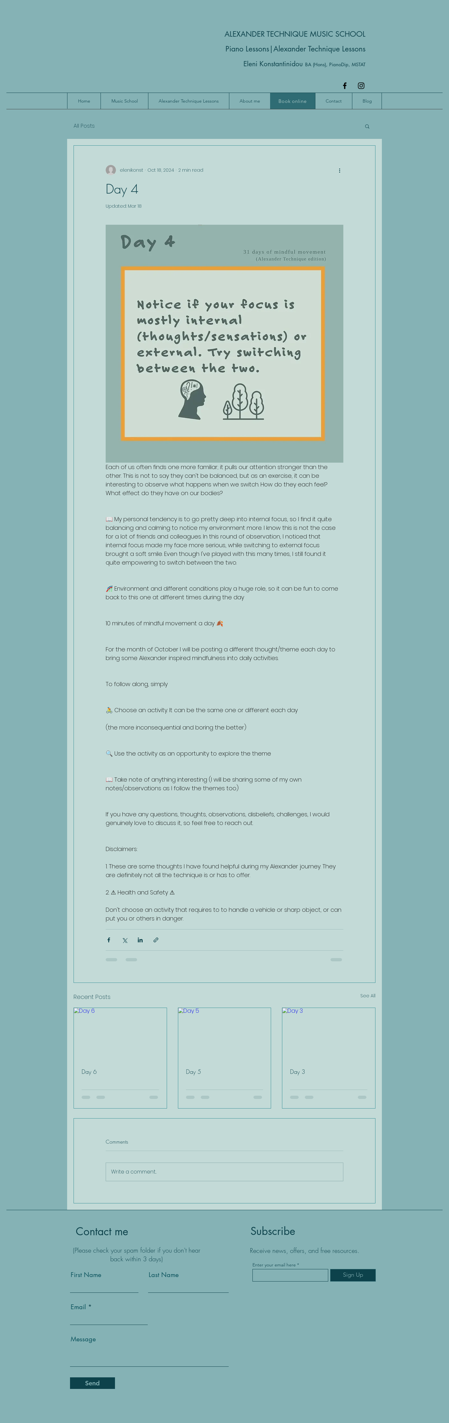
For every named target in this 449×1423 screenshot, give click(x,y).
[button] (367, 126)
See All (367, 995)
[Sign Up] (353, 1275)
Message (83, 1339)
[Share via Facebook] (109, 940)
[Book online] (292, 101)
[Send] (92, 1383)
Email (78, 1307)
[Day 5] (224, 1034)
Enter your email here (274, 1265)
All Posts (84, 126)
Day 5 (193, 1071)
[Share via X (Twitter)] (124, 940)
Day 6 (89, 1071)
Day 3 (297, 1071)
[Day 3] (328, 1034)
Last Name (164, 1275)
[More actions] (339, 170)
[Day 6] (120, 1034)
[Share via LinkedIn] (140, 940)
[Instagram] (361, 85)
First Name (86, 1275)
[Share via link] (156, 940)
